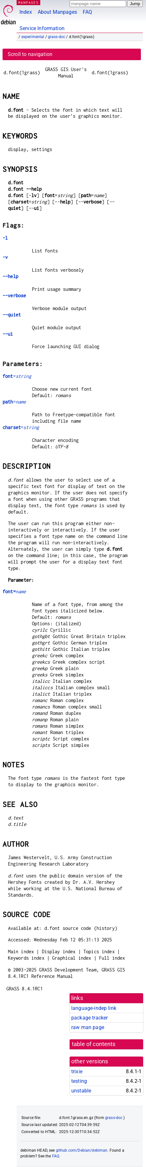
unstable (81, 1091)
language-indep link (93, 1008)
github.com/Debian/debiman (82, 1150)
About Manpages (57, 12)
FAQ (87, 12)
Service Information (42, 28)
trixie (76, 1071)
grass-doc (56, 37)
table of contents (94, 1044)
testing (79, 1081)
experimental (32, 37)
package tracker (89, 1018)
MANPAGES (28, 2)
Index (25, 12)
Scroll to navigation (30, 54)
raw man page (87, 1027)
